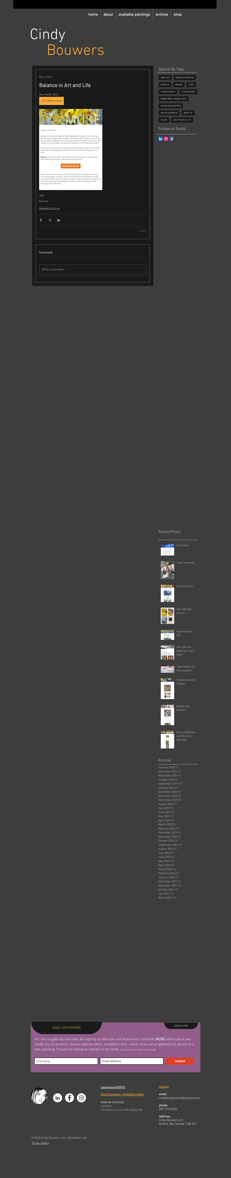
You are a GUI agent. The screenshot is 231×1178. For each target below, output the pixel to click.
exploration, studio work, (174, 98)
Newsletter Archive (49, 208)
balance (43, 201)
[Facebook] (69, 1097)
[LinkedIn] (160, 139)
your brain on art (182, 119)
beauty (178, 84)
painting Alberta (169, 112)
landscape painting (171, 105)
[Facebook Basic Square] (171, 139)
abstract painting (185, 77)
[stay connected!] (66, 1028)
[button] (134, 15)
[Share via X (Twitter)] (49, 220)
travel (164, 119)
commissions (168, 91)
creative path (188, 91)
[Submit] (180, 1061)
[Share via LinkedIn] (58, 220)
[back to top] (181, 1026)
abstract (165, 77)
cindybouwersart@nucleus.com (179, 1098)
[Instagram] (166, 139)
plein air (188, 112)
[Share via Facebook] (41, 220)
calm (191, 84)
